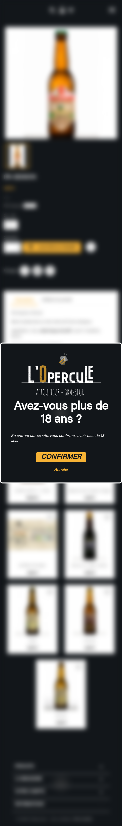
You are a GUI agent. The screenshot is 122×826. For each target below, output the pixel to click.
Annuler (61, 470)
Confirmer (61, 457)
